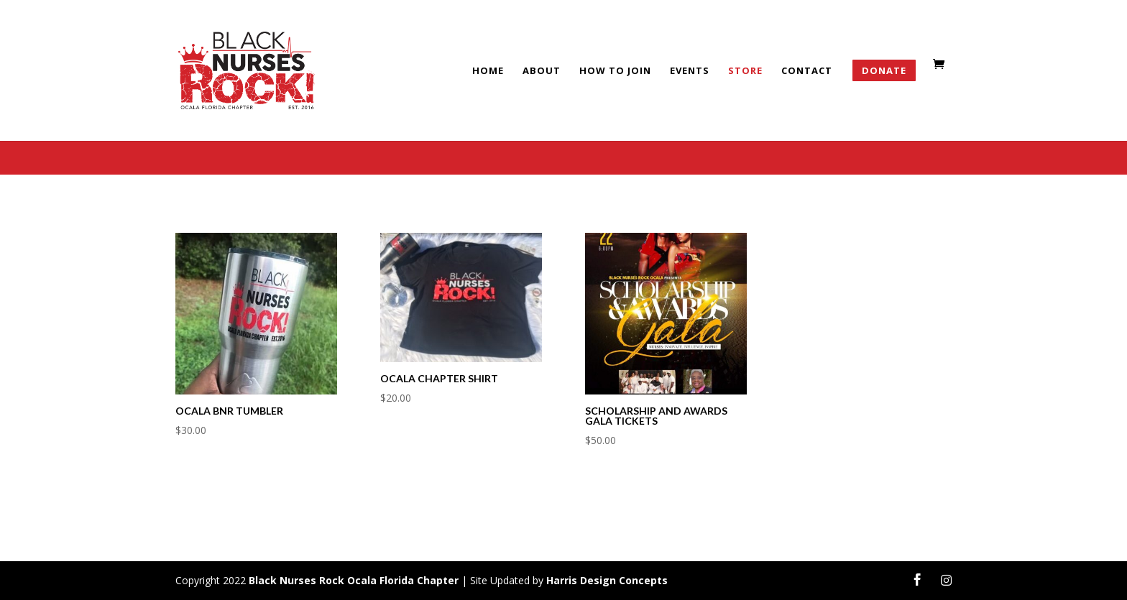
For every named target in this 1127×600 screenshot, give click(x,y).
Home (488, 71)
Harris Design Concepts (607, 580)
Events (689, 71)
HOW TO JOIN (615, 71)
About (542, 71)
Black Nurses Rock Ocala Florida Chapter (354, 580)
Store (745, 71)
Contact (806, 71)
